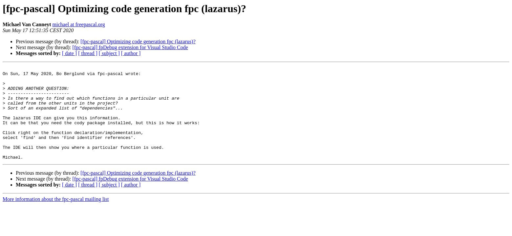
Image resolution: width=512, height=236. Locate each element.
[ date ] (69, 53)
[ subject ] (109, 53)
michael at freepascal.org (79, 24)
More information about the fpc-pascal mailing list (56, 218)
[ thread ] (87, 53)
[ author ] (131, 53)
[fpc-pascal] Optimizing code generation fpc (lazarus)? (138, 41)
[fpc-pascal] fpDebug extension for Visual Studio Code (130, 47)
